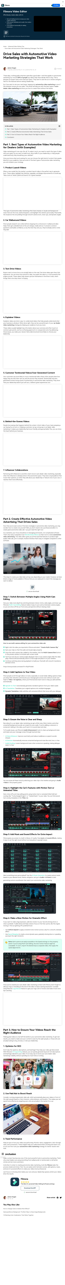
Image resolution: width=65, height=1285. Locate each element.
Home (5, 46)
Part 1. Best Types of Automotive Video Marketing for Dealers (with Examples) (31, 129)
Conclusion (10, 137)
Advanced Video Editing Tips (16, 46)
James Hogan (11, 68)
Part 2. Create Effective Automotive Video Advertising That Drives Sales (29, 132)
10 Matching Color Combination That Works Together (18, 1215)
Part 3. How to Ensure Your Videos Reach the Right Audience (26, 134)
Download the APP (30, 1188)
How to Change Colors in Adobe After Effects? (16, 1208)
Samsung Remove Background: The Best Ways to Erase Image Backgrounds (24, 1212)
